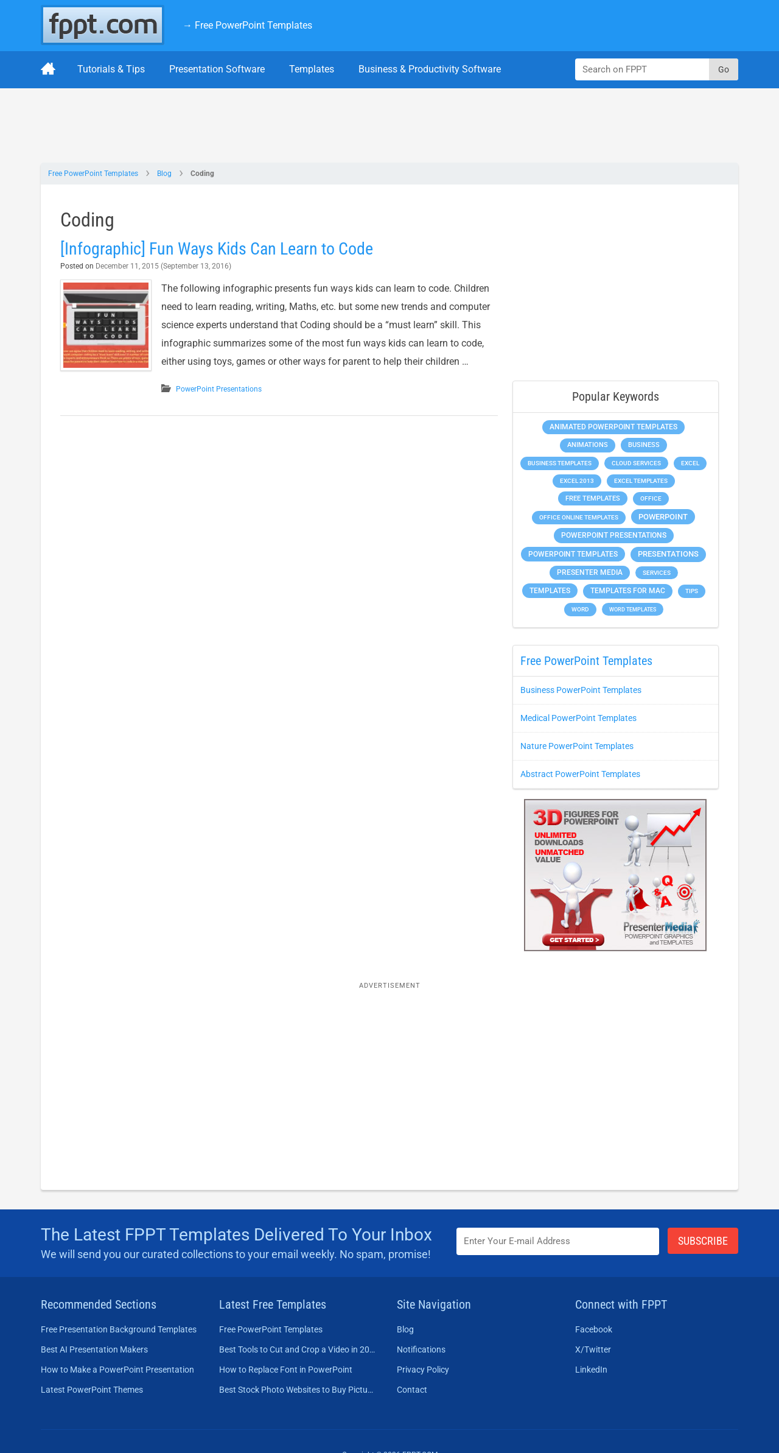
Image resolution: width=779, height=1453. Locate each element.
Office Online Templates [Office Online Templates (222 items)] (578, 517)
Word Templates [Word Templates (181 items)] (632, 609)
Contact (412, 1390)
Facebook (593, 1329)
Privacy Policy (423, 1369)
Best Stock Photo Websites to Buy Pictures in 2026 (297, 1390)
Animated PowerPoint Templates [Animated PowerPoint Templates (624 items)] (613, 427)
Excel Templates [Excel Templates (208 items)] (641, 480)
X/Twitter (593, 1349)
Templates (311, 69)
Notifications (421, 1349)
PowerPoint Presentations (219, 389)
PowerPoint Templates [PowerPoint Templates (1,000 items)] (573, 554)
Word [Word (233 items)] (580, 609)
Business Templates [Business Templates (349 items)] (560, 463)
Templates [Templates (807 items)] (549, 590)
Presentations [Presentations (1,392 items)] (668, 553)
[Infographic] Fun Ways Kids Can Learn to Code (216, 249)
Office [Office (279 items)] (651, 498)
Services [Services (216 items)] (657, 572)
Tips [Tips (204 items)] (691, 591)
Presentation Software (217, 69)
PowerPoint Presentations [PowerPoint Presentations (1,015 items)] (613, 535)
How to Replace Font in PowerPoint (285, 1369)
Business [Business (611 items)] (644, 444)
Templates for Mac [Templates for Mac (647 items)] (627, 590)
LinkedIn (591, 1369)
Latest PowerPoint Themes (92, 1390)
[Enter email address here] (558, 1241)
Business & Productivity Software (429, 69)
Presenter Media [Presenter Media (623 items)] (590, 572)
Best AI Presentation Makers (94, 1349)
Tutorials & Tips (111, 69)
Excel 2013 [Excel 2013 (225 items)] (577, 480)
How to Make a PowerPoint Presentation (117, 1369)
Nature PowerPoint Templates (577, 746)
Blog (164, 173)
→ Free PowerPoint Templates (247, 25)
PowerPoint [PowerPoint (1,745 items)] (663, 516)
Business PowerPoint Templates (580, 690)
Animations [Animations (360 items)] (587, 445)
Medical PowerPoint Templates (578, 718)
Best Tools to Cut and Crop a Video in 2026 (297, 1349)
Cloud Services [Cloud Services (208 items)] (636, 463)
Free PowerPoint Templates (93, 173)
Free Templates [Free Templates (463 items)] (592, 498)
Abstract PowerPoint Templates (580, 774)
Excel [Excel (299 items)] (690, 463)
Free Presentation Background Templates (119, 1329)
